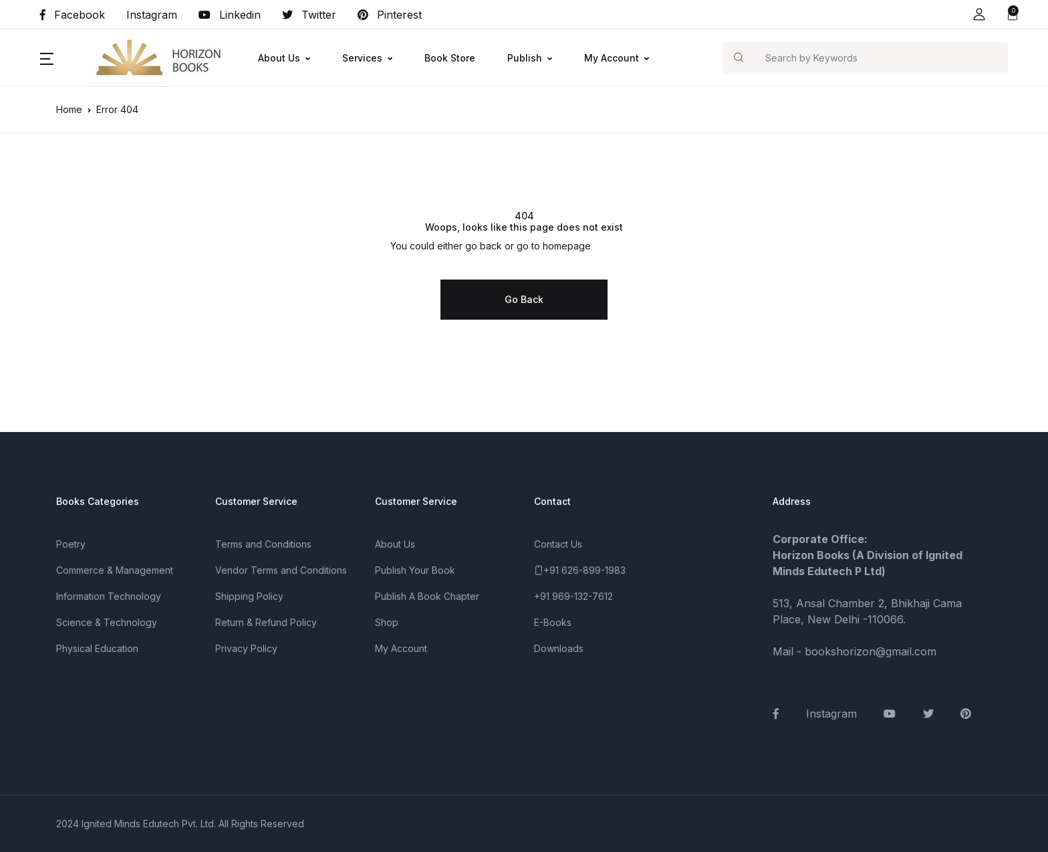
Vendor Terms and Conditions (281, 570)
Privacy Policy (246, 648)
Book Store (449, 58)
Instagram (151, 14)
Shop (386, 622)
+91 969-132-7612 (573, 596)
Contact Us (558, 544)
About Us (279, 58)
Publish (524, 58)
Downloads (558, 648)
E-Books (552, 622)
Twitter (309, 14)
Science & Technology (106, 622)
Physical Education (97, 648)
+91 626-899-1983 (584, 570)
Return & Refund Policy (266, 622)
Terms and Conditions (263, 544)
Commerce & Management (114, 570)
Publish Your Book (415, 570)
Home (69, 109)
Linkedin (230, 14)
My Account (611, 58)
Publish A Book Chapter (427, 596)
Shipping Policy (249, 596)
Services (362, 58)
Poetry (71, 544)
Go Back (524, 299)
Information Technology (108, 596)
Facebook (72, 14)
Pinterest (390, 14)
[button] (979, 14)
